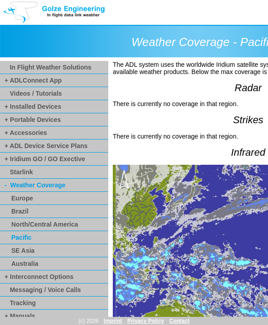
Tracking (20, 302)
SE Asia (23, 250)
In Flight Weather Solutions (48, 67)
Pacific (21, 237)
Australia (24, 263)
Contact (179, 321)
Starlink (19, 172)
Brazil (19, 211)
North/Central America (44, 224)
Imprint (113, 321)
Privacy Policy (145, 321)
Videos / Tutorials (33, 93)
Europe (22, 198)
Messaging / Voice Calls (43, 289)
